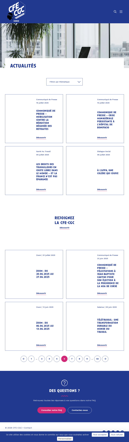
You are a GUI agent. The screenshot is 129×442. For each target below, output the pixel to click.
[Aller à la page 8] (79, 359)
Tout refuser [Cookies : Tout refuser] (117, 434)
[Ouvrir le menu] (121, 12)
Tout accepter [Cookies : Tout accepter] (100, 434)
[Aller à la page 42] (97, 359)
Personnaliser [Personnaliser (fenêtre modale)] (65, 438)
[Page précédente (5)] (24, 359)
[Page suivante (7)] (105, 359)
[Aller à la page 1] (31, 359)
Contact (28, 428)
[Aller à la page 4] (49, 359)
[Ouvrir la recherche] (115, 12)
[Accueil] (15, 11)
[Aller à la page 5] (57, 359)
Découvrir (41, 137)
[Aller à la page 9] (87, 359)
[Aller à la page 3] (42, 359)
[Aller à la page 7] (72, 359)
